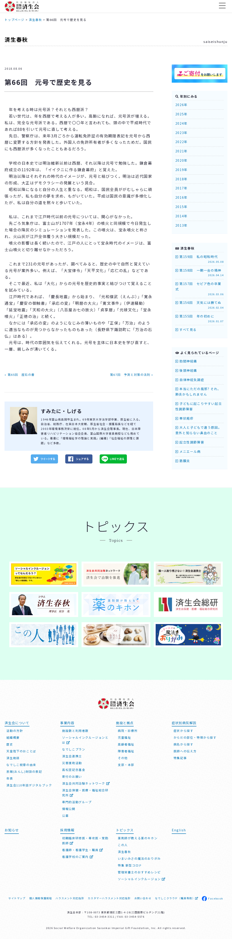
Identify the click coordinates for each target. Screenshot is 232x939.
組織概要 (12, 737)
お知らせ (12, 829)
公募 (65, 815)
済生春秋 (16, 39)
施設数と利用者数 (75, 730)
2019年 (181, 169)
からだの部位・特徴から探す (195, 737)
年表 (9, 778)
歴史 (9, 744)
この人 (123, 844)
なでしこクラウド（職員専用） (176, 898)
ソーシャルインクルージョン (142, 879)
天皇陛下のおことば (21, 751)
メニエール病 (188, 451)
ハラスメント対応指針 (70, 898)
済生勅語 (12, 758)
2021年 (181, 151)
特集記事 (180, 758)
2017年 (181, 188)
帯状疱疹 (184, 418)
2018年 (181, 179)
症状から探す (183, 730)
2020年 (181, 160)
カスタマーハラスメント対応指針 (109, 898)
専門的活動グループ (77, 802)
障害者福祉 (126, 751)
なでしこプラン (73, 749)
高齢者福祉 (126, 744)
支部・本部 (126, 764)
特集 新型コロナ (130, 865)
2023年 (181, 132)
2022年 (181, 141)
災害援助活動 (72, 763)
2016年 (181, 197)
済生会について (17, 722)
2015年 (181, 206)
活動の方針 (14, 730)
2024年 (181, 123)
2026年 (181, 104)
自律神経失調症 (189, 379)
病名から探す (183, 744)
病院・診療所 (128, 730)
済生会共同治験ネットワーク (86, 783)
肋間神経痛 (186, 361)
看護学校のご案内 (77, 856)
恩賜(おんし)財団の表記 (24, 771)
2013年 (181, 225)
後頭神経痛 (186, 370)
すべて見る (186, 329)
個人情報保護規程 (40, 898)
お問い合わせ (143, 898)
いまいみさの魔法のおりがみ (139, 858)
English (179, 829)
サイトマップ (17, 898)
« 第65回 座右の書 (20, 374)
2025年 (181, 114)
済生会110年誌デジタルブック (29, 785)
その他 (123, 758)
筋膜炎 (182, 460)
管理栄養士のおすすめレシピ (139, 872)
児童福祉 (124, 737)
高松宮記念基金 (73, 769)
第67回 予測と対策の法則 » (131, 374)
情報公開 (68, 808)
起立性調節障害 (189, 442)
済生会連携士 (72, 756)
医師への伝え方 (185, 751)
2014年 (181, 216)
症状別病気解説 (184, 722)
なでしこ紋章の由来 (21, 764)
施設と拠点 (125, 722)
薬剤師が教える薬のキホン (137, 837)
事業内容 (67, 722)
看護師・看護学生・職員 (82, 849)
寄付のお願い (72, 776)
